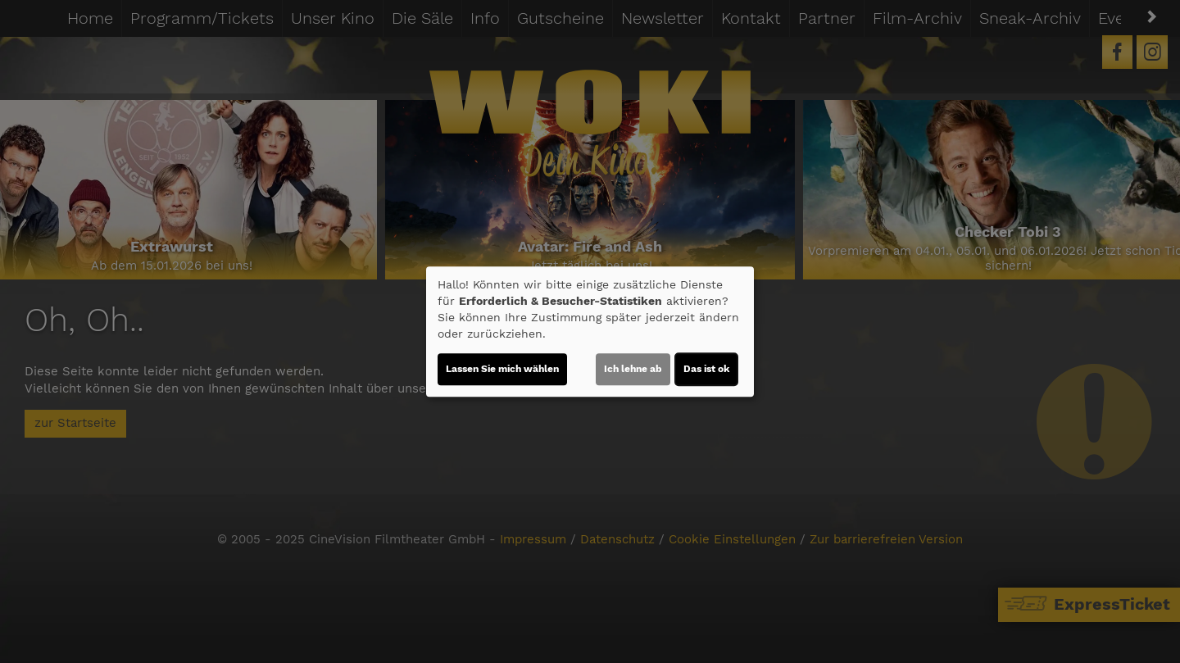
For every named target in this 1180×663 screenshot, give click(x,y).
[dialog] (590, 331)
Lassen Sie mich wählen (502, 369)
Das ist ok (706, 369)
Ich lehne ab (633, 369)
